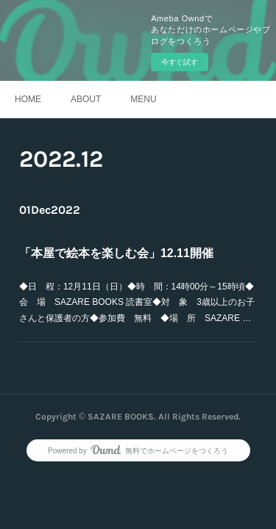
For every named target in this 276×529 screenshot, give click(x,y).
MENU (143, 99)
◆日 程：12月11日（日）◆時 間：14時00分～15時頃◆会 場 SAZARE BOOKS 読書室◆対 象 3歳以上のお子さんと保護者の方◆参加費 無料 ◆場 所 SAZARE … (137, 302)
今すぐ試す (179, 62)
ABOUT (86, 99)
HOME (28, 99)
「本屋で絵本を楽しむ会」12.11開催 (116, 253)
